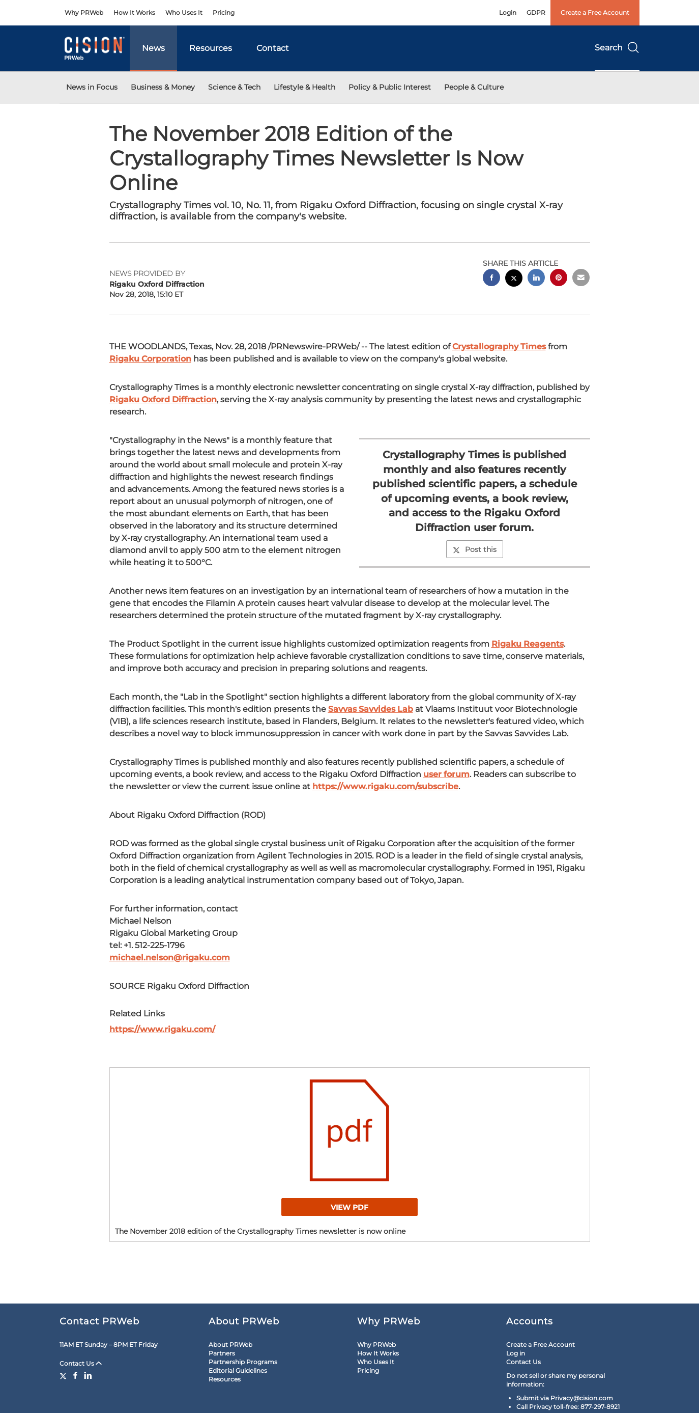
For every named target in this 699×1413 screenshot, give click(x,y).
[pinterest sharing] (558, 279)
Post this (475, 549)
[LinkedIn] (88, 1375)
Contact (272, 48)
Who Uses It (183, 12)
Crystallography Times (499, 346)
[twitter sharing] (513, 279)
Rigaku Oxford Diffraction (163, 399)
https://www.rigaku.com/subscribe (385, 786)
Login (507, 12)
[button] (350, 1130)
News (153, 48)
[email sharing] (581, 279)
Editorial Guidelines (238, 1370)
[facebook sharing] (491, 279)
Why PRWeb (84, 12)
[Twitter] (64, 1375)
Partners (222, 1353)
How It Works (134, 12)
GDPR (536, 12)
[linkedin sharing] (536, 279)
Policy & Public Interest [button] (389, 87)
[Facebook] (75, 1375)
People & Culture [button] (474, 87)
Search (617, 47)
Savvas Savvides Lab (370, 709)
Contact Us (81, 1363)
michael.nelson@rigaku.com (169, 957)
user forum (446, 774)
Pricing (224, 12)
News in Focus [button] (92, 87)
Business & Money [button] (163, 87)
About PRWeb (230, 1344)
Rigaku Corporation (150, 359)
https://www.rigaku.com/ (162, 1029)
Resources (210, 48)
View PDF (349, 1207)
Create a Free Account (595, 12)
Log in (515, 1353)
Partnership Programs (243, 1362)
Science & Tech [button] (234, 87)
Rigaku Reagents (527, 644)
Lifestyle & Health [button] (304, 87)
